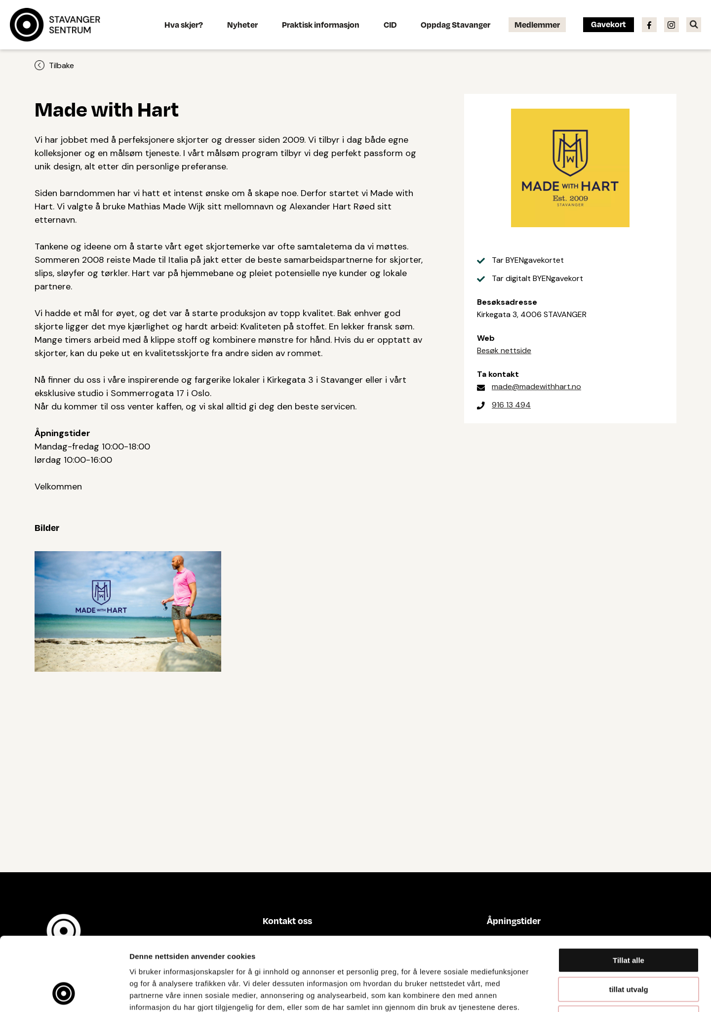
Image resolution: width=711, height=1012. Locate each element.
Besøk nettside (504, 350)
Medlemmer (537, 24)
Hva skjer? (183, 24)
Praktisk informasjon (320, 24)
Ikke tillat (628, 949)
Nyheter (242, 24)
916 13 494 (511, 405)
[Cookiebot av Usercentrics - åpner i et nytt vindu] (64, 992)
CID (390, 24)
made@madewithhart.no (536, 386)
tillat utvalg (628, 920)
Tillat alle (628, 891)
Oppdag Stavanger (455, 24)
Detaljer (526, 992)
